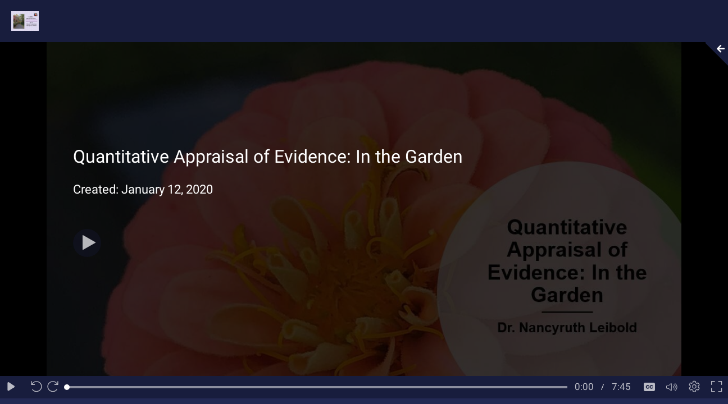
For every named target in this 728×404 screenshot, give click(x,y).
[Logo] (19, 20)
